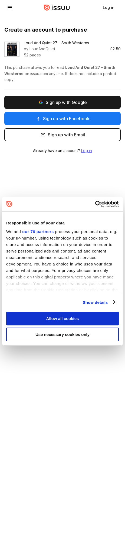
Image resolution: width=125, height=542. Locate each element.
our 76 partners (38, 231)
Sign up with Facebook (62, 119)
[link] (108, 7)
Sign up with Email (62, 135)
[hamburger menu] (9, 7)
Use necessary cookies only (62, 334)
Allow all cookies (62, 318)
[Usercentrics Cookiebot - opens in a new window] (95, 203)
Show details (95, 302)
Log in (86, 150)
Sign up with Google (62, 102)
